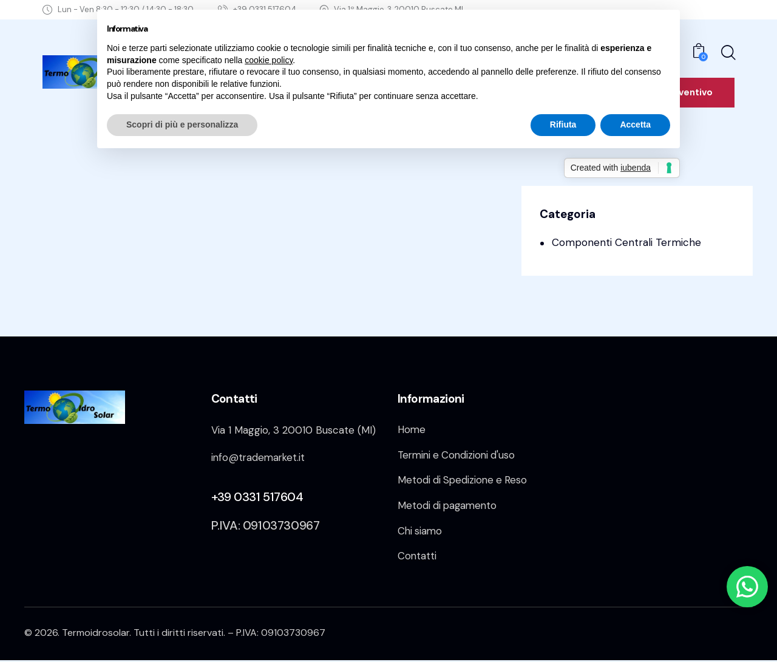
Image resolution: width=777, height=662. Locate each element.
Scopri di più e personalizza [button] (182, 124)
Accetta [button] (635, 124)
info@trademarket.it (259, 457)
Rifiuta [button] (563, 124)
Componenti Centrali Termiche (626, 242)
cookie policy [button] (269, 60)
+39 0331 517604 (257, 496)
